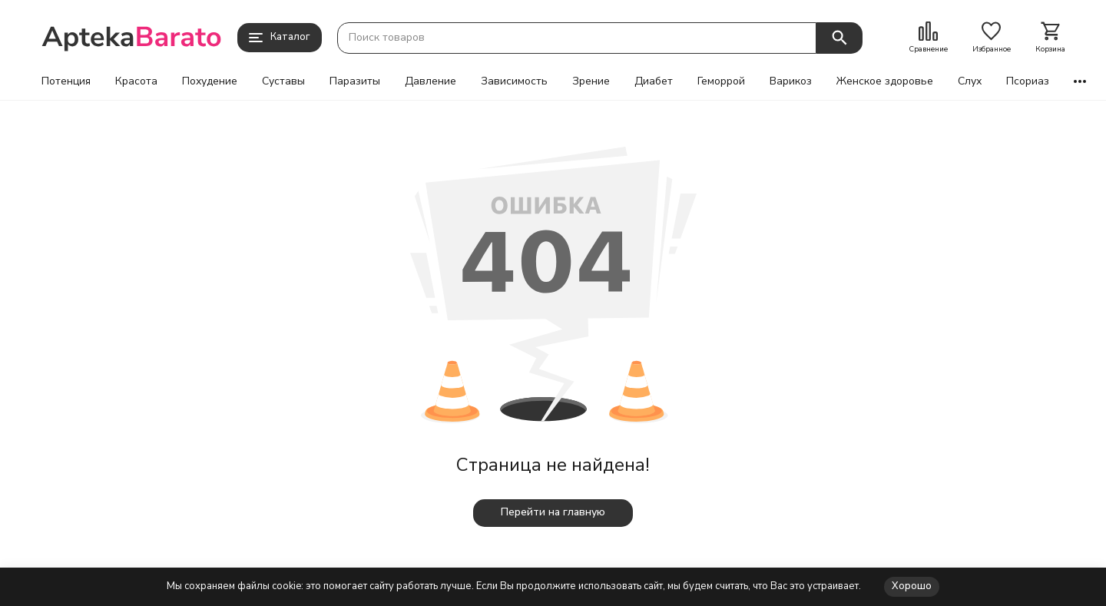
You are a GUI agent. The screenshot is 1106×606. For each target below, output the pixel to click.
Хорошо (912, 586)
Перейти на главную (553, 512)
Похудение (209, 81)
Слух (970, 81)
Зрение (591, 81)
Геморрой (721, 81)
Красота (136, 81)
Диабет (653, 81)
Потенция (66, 81)
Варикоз (791, 81)
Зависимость (514, 81)
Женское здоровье (884, 81)
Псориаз (1027, 81)
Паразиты (354, 81)
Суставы (283, 81)
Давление (430, 81)
